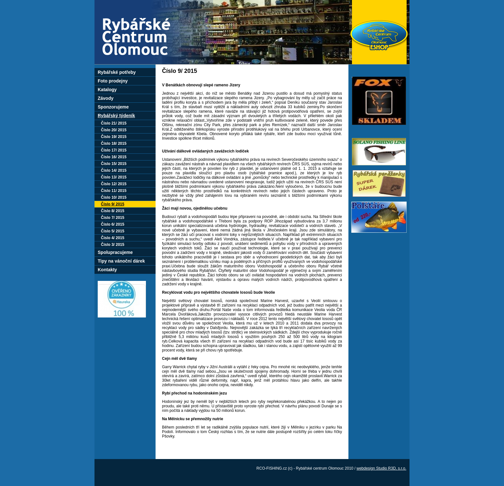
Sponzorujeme (113, 106)
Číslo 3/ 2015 (112, 244)
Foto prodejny (113, 80)
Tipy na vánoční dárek (121, 261)
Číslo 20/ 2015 (113, 130)
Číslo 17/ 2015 (113, 150)
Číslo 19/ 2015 (113, 137)
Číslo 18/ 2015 (113, 143)
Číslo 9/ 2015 (112, 204)
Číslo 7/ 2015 (112, 217)
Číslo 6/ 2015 (112, 224)
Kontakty (107, 269)
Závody (105, 98)
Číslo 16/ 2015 (113, 157)
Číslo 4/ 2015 (112, 238)
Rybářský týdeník (116, 115)
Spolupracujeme (115, 252)
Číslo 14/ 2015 (113, 170)
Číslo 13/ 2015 (113, 177)
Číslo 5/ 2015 (112, 231)
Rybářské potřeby (117, 72)
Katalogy (107, 89)
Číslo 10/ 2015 (113, 197)
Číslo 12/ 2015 (113, 184)
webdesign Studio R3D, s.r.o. (381, 468)
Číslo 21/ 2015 (113, 123)
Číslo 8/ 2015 (112, 211)
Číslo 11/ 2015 (113, 190)
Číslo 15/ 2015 (113, 163)
